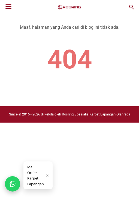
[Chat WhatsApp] (12, 184)
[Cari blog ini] (131, 7)
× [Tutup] (47, 175)
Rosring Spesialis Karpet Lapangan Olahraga (96, 114)
